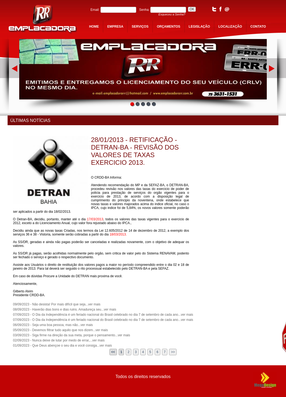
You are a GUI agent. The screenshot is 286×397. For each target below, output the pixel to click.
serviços (140, 26)
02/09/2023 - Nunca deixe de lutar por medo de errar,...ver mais (59, 340)
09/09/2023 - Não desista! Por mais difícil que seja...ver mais (56, 304)
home (94, 26)
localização (230, 26)
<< (113, 352)
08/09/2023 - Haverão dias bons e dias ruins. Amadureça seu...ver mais (64, 309)
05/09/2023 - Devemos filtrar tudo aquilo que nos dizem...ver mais (60, 330)
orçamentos (168, 26)
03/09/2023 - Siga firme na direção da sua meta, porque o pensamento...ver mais (71, 335)
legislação (199, 26)
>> (173, 352)
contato (258, 26)
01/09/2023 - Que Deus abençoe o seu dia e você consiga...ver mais (62, 345)
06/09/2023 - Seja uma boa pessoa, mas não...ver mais (53, 325)
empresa (115, 26)
